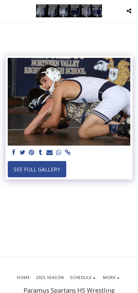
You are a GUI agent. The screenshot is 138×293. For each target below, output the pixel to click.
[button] (8, 10)
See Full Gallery (37, 169)
